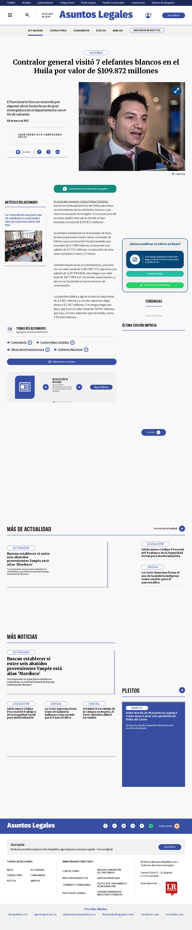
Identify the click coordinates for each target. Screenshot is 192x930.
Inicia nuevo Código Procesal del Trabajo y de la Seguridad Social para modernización (162, 553)
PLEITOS (101, 30)
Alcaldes (26, 2)
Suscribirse (173, 15)
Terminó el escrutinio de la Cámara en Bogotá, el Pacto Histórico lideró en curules (99, 819)
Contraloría (18, 342)
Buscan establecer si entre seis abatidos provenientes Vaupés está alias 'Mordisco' (28, 559)
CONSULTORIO (58, 30)
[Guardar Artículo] (23, 152)
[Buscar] (27, 15)
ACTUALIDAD (35, 30)
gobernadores (45, 2)
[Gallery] (62, 385)
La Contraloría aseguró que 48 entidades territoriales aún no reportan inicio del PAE (23, 220)
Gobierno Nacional (70, 349)
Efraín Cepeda (88, 2)
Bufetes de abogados (163, 2)
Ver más (153, 432)
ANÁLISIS (118, 30)
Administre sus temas (61, 361)
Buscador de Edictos (147, 30)
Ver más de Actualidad (169, 529)
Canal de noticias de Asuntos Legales (85, 189)
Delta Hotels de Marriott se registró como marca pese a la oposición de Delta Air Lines (151, 822)
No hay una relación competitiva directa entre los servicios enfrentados (150, 833)
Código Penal (67, 2)
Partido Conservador (114, 2)
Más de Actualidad (29, 529)
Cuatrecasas (138, 2)
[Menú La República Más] (10, 15)
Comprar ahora (155, 273)
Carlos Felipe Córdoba (54, 342)
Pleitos (131, 796)
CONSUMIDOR (81, 30)
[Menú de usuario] (148, 15)
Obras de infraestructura (27, 349)
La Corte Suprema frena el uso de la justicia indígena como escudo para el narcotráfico (160, 577)
